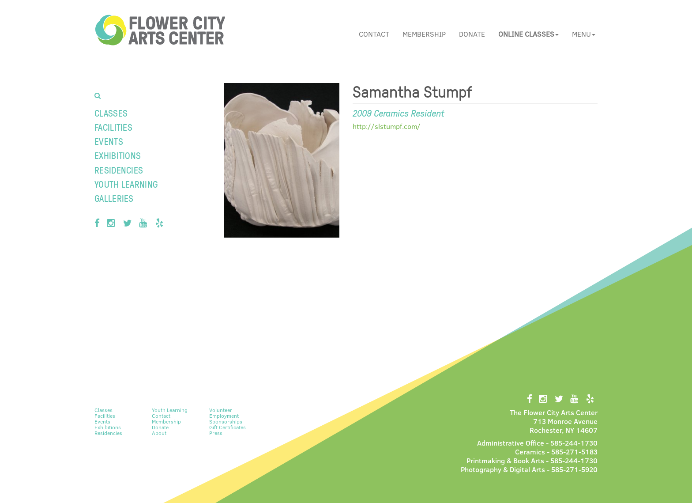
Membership (424, 33)
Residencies (118, 170)
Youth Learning (126, 184)
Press (215, 432)
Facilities (113, 127)
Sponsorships (225, 421)
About (159, 432)
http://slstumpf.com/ (387, 126)
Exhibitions (117, 155)
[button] (528, 34)
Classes (111, 113)
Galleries (114, 198)
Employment (224, 415)
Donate (472, 33)
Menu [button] (583, 33)
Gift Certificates (227, 427)
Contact (374, 33)
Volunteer (220, 409)
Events (108, 141)
